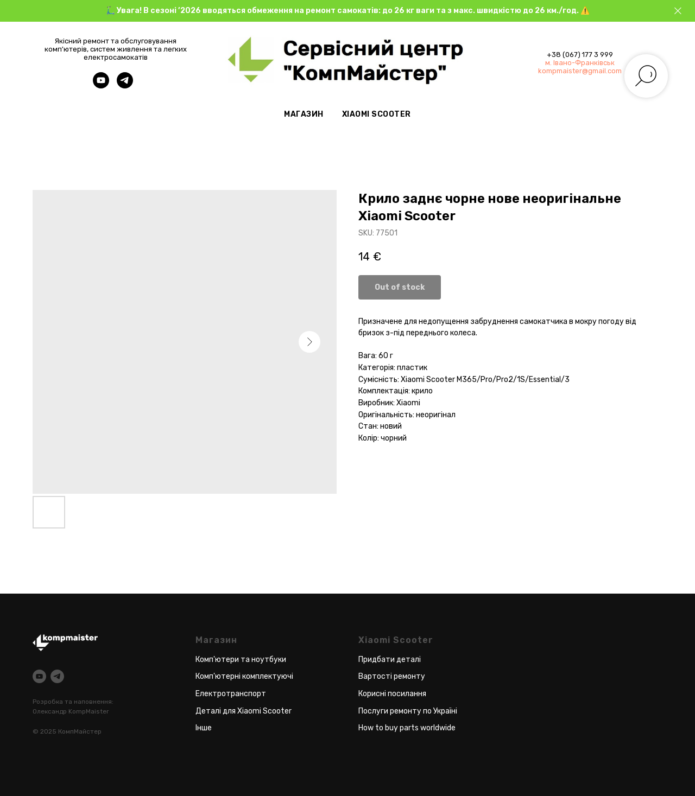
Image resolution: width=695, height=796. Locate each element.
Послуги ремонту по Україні (407, 711)
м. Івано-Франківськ (580, 63)
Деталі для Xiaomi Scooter (243, 711)
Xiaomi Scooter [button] (376, 114)
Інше (203, 728)
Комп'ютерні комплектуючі (244, 676)
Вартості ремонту (391, 676)
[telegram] (125, 85)
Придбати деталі (389, 659)
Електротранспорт (230, 693)
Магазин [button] (304, 114)
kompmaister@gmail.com (580, 71)
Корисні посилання (392, 693)
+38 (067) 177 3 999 (580, 54)
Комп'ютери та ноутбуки (240, 659)
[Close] (678, 11)
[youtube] (101, 85)
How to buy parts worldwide (407, 728)
